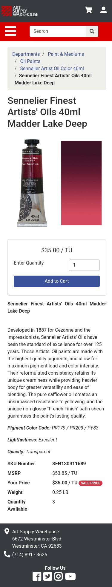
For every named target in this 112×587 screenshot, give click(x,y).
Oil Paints (30, 61)
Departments (26, 54)
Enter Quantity (29, 263)
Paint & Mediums (66, 54)
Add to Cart (57, 281)
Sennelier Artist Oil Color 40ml (52, 68)
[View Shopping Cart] (88, 11)
